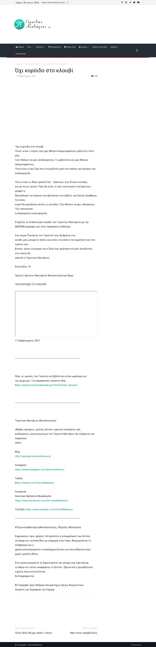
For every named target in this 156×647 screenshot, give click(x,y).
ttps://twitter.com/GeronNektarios (35, 482)
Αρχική (18, 63)
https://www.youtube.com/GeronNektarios (49, 509)
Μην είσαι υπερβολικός (83, 632)
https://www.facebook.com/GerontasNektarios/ (42, 500)
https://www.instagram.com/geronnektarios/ (40, 469)
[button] (137, 50)
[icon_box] (55, 3)
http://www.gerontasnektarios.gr (33, 456)
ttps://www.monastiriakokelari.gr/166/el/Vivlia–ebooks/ (47, 385)
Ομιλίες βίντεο (32, 63)
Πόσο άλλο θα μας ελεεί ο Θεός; (33, 632)
